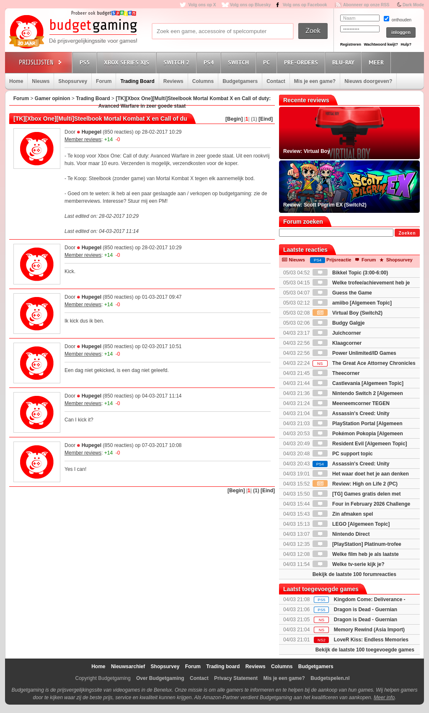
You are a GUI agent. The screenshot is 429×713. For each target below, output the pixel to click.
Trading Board (137, 81)
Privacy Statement (236, 678)
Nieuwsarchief (128, 666)
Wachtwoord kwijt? (381, 44)
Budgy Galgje (339, 323)
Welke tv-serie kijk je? (349, 564)
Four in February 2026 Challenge (361, 504)
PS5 (86, 62)
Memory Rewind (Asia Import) (369, 630)
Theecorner (336, 373)
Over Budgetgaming (160, 678)
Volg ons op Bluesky (250, 5)
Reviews (173, 81)
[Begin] (234, 119)
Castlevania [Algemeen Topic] (358, 383)
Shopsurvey (72, 81)
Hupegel (91, 132)
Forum (103, 81)
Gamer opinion (52, 98)
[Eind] (265, 119)
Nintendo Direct (341, 534)
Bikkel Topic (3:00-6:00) (350, 273)
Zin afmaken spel (343, 514)
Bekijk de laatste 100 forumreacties (354, 574)
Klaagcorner (337, 343)
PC (267, 62)
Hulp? (406, 44)
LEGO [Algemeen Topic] (351, 524)
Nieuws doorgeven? (368, 81)
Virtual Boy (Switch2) (347, 313)
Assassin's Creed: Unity (351, 464)
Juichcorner (337, 333)
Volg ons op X (202, 5)
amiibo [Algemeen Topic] (352, 303)
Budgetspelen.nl (329, 678)
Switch (239, 62)
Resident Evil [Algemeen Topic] (360, 444)
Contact (275, 81)
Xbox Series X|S (128, 62)
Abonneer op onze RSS (366, 5)
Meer (377, 62)
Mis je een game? (315, 81)
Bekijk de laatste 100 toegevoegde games (364, 650)
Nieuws (40, 81)
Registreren (350, 44)
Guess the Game (342, 293)
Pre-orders (302, 62)
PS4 (210, 62)
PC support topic (343, 454)
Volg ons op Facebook (305, 5)
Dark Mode (413, 5)
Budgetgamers (240, 81)
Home (16, 81)
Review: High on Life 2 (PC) (355, 484)
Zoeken (407, 233)
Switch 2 (177, 62)
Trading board (223, 666)
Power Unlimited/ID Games (354, 353)
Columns (203, 81)
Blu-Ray (344, 62)
